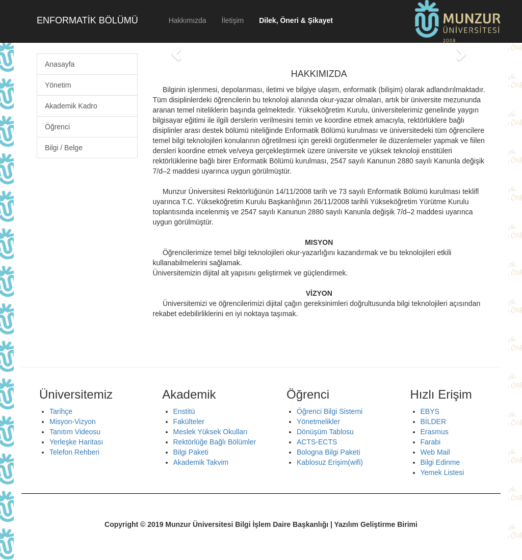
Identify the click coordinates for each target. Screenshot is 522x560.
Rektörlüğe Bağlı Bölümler (214, 442)
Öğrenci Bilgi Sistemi (329, 411)
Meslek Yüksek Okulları (210, 432)
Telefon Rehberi (74, 452)
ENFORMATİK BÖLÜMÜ (87, 20)
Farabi (431, 442)
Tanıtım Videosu (74, 432)
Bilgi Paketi (190, 452)
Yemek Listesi (442, 472)
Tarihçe (60, 411)
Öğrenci (57, 127)
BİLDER (434, 421)
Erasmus (435, 432)
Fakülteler (188, 421)
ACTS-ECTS (317, 442)
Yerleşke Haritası (76, 442)
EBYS (430, 411)
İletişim (233, 20)
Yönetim (58, 85)
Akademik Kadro (71, 106)
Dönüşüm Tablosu (325, 432)
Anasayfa (59, 64)
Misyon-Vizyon (72, 421)
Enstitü (184, 411)
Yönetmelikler (318, 421)
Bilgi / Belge (64, 148)
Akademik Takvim (201, 462)
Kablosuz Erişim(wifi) (330, 462)
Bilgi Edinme (440, 462)
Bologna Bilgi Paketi (328, 452)
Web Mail (435, 452)
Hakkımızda (187, 20)
